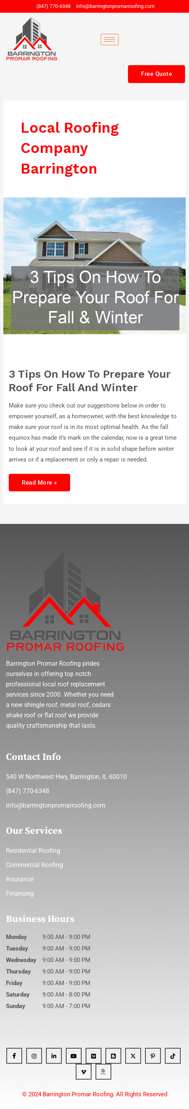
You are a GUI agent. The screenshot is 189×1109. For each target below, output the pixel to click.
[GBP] (103, 1072)
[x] (133, 1056)
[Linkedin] (54, 1056)
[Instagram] (34, 1056)
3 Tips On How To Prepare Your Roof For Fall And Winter (90, 381)
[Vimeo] (84, 1072)
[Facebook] (14, 1056)
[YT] (74, 1056)
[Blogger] (113, 1056)
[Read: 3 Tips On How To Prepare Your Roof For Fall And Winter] (94, 278)
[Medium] (93, 1056)
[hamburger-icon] (109, 39)
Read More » (39, 480)
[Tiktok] (173, 1056)
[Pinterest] (153, 1056)
